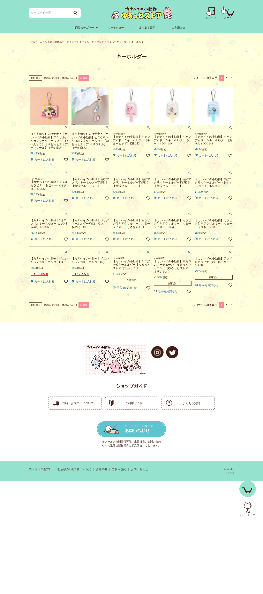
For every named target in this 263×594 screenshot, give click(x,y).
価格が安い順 (51, 78)
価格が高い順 (69, 78)
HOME (33, 42)
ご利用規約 (119, 469)
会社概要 (101, 469)
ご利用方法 (178, 27)
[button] (231, 78)
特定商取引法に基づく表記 (74, 469)
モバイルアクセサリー (116, 42)
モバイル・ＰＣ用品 (90, 42)
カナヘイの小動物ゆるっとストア (58, 42)
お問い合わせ (139, 469)
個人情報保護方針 (40, 469)
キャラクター (116, 27)
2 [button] (226, 78)
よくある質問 (147, 27)
